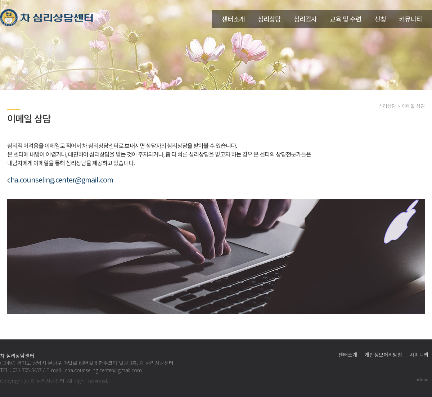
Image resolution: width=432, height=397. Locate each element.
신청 (380, 18)
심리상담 (269, 18)
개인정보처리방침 (383, 354)
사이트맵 (419, 354)
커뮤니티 (410, 18)
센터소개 (233, 18)
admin (421, 379)
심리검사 (305, 18)
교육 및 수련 (345, 18)
